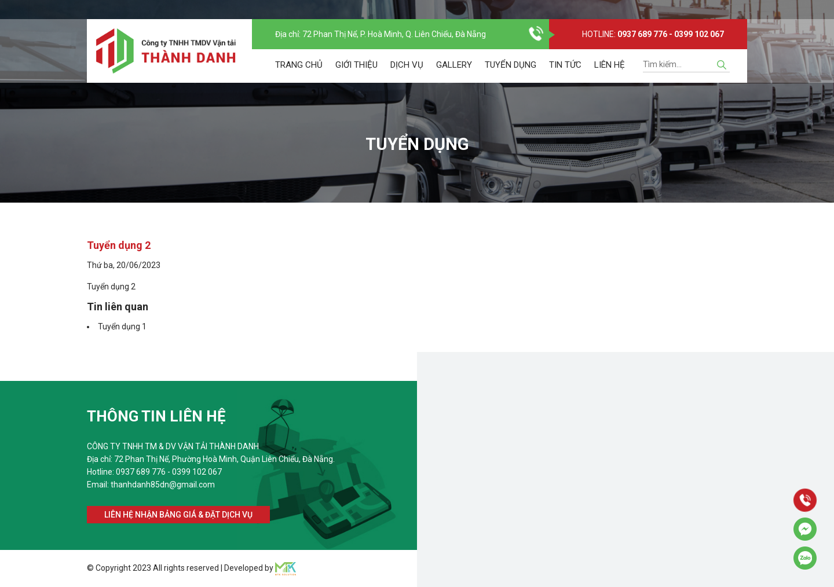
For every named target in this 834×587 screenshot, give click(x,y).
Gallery (454, 74)
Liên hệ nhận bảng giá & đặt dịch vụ (178, 514)
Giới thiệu (356, 74)
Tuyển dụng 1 (122, 326)
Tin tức (565, 74)
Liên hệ (609, 74)
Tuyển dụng (510, 74)
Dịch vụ (406, 74)
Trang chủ (299, 74)
